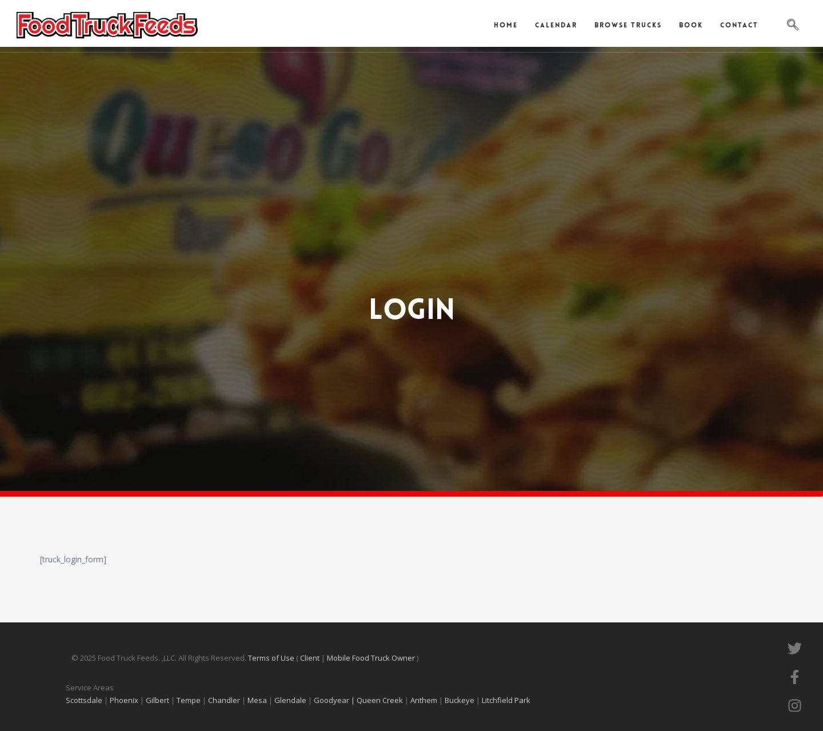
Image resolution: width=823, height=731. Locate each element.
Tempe (189, 700)
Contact (739, 25)
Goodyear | (334, 700)
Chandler (224, 700)
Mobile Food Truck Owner (371, 658)
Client (310, 658)
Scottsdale (84, 700)
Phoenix (124, 700)
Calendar (556, 25)
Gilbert (157, 700)
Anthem (424, 700)
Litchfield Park (507, 700)
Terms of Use (272, 658)
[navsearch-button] (792, 25)
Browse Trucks (628, 25)
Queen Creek (381, 700)
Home (506, 25)
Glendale (291, 700)
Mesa (257, 700)
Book (691, 25)
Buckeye (459, 700)
